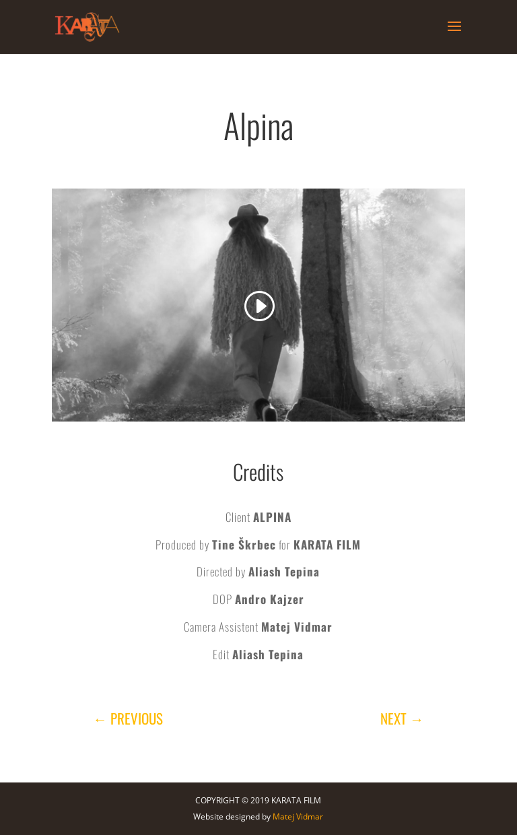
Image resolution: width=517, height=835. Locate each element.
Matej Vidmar (298, 816)
